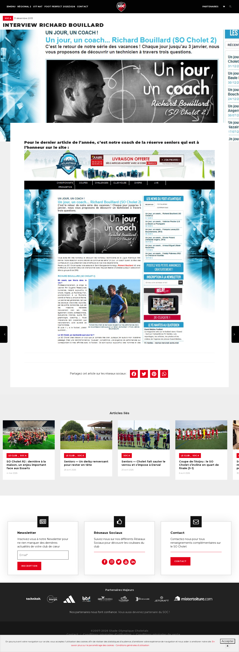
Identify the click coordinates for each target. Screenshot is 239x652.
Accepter (228, 641)
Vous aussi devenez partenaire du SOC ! (144, 614)
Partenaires (210, 6)
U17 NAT (38, 6)
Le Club (12, 457)
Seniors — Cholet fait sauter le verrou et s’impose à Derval (148, 464)
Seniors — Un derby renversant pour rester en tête (88, 464)
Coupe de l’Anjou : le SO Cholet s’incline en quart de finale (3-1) (208, 464)
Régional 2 (24, 6)
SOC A (8, 18)
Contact (82, 6)
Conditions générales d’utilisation (132, 645)
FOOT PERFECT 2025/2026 (59, 6)
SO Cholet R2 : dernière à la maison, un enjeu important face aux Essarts (26, 466)
